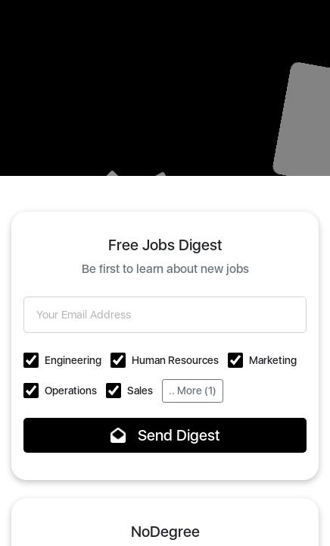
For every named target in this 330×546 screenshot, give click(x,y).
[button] (31, 360)
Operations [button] (71, 390)
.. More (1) (192, 390)
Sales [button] (140, 390)
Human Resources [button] (175, 360)
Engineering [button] (73, 360)
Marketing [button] (273, 360)
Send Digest (165, 435)
